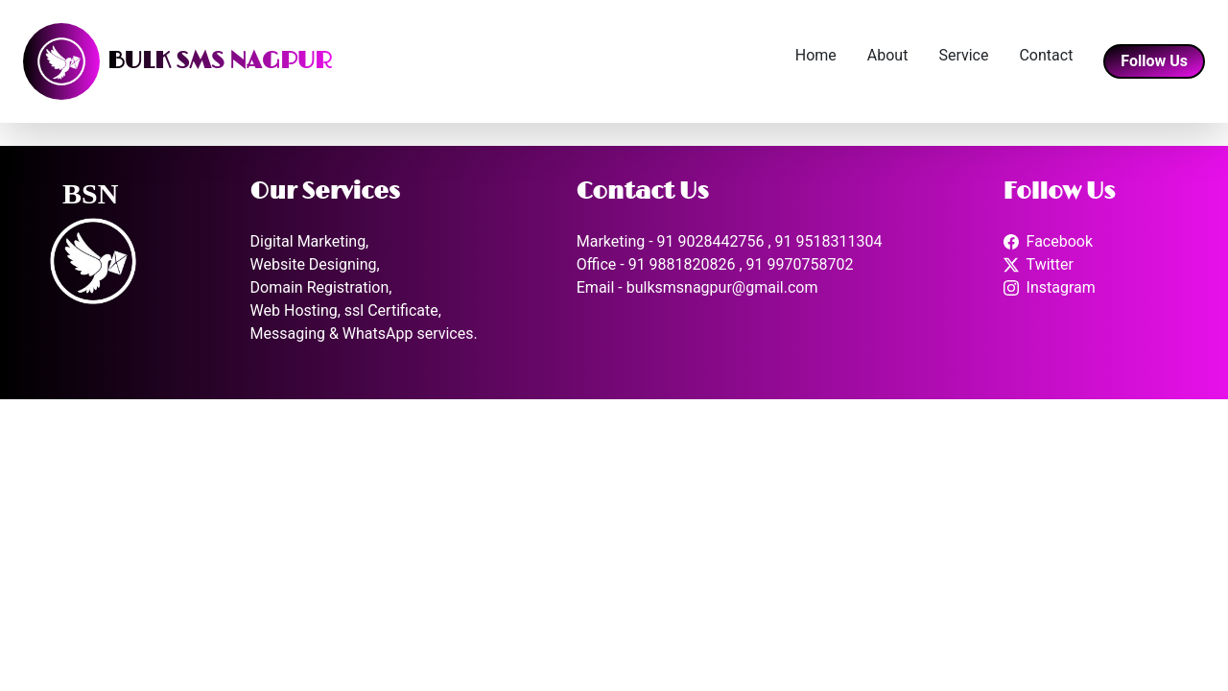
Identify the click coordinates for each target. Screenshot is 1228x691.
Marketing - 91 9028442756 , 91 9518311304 (730, 241)
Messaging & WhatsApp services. (364, 333)
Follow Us (1154, 61)
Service (963, 55)
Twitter (1050, 264)
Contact (1046, 55)
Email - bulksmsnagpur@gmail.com (697, 287)
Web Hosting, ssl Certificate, (345, 310)
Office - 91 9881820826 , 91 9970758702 (715, 264)
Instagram (1061, 287)
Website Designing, (315, 264)
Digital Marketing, (309, 241)
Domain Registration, (321, 287)
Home (816, 55)
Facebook (1060, 241)
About (888, 55)
